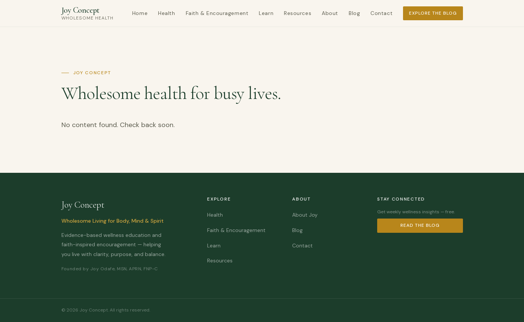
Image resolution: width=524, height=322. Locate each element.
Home (140, 13)
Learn (266, 13)
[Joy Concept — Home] (87, 13)
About (330, 13)
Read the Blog (419, 225)
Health (166, 13)
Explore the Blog (433, 13)
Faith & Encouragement (217, 13)
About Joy (305, 214)
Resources (297, 13)
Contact (381, 13)
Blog (354, 13)
